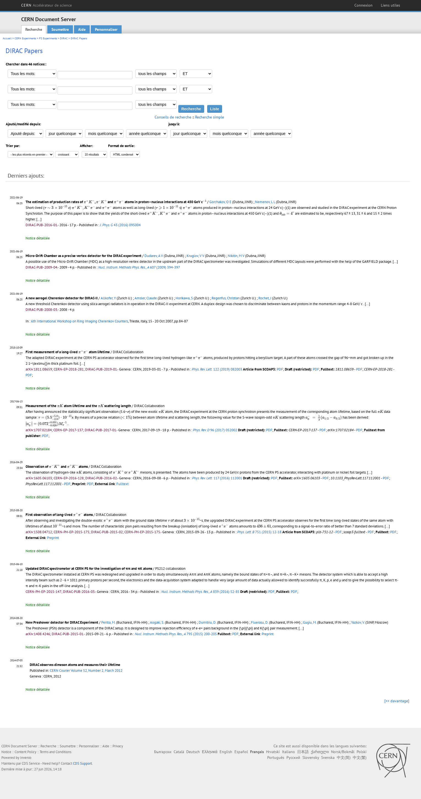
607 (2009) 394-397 (139, 267)
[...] (367, 304)
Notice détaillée (38, 238)
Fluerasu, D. (259, 622)
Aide (82, 29)
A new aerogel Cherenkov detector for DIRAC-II (62, 298)
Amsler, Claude (146, 298)
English (226, 751)
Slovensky (310, 757)
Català (179, 751)
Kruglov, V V (195, 255)
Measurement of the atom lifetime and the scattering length (78, 405)
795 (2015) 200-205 (176, 634)
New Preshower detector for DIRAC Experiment (62, 622)
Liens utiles (390, 5)
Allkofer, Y (108, 298)
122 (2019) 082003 (217, 369)
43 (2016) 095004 (120, 225)
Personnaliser (106, 29)
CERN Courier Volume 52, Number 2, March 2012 (86, 670)
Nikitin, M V (236, 255)
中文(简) (344, 757)
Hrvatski (273, 751)
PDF (280, 369)
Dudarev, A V (153, 255)
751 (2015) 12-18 (259, 532)
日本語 (303, 751)
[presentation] (89, 201)
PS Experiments (48, 38)
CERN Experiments (25, 38)
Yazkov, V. (358, 622)
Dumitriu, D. (207, 622)
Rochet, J (264, 298)
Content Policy (25, 752)
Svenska (328, 757)
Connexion (363, 5)
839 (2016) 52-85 (200, 591)
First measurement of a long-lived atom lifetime (68, 352)
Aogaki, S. (157, 622)
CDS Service (31, 763)
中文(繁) (360, 757)
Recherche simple (209, 117)
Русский (293, 757)
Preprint (53, 537)
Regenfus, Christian (226, 298)
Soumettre (60, 29)
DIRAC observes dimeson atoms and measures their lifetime (75, 664)
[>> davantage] (396, 700)
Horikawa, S (184, 298)
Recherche (33, 29)
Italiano (288, 751)
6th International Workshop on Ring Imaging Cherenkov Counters (79, 321)
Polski (362, 751)
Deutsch (193, 751)
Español (241, 751)
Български (162, 751)
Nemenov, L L (265, 202)
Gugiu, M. (309, 622)
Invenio (25, 757)
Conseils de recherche (173, 117)
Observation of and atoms (57, 466)
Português (275, 757)
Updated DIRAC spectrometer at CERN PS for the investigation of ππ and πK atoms (89, 568)
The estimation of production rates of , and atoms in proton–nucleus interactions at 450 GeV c (116, 202)
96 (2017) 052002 (215, 430)
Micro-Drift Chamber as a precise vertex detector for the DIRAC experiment (83, 255)
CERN (46, 5)
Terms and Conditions (55, 752)
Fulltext (122, 484)
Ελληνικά (209, 751)
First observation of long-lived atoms (59, 514)
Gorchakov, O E (220, 202)
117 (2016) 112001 (217, 478)
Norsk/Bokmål (342, 751)
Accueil (7, 38)
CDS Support (82, 763)
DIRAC (64, 38)
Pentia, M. (108, 622)
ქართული (320, 751)
